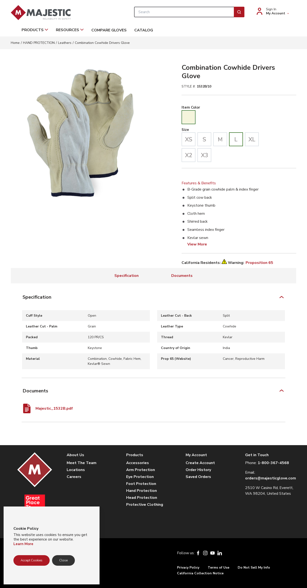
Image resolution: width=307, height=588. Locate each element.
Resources (70, 30)
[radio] (188, 117)
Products (35, 30)
